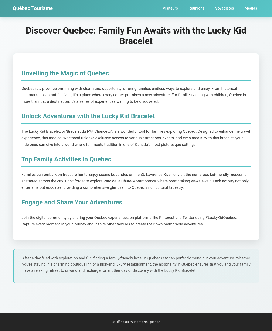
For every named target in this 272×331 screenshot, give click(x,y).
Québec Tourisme (33, 8)
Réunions (196, 8)
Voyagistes (224, 8)
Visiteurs (170, 8)
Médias (251, 8)
